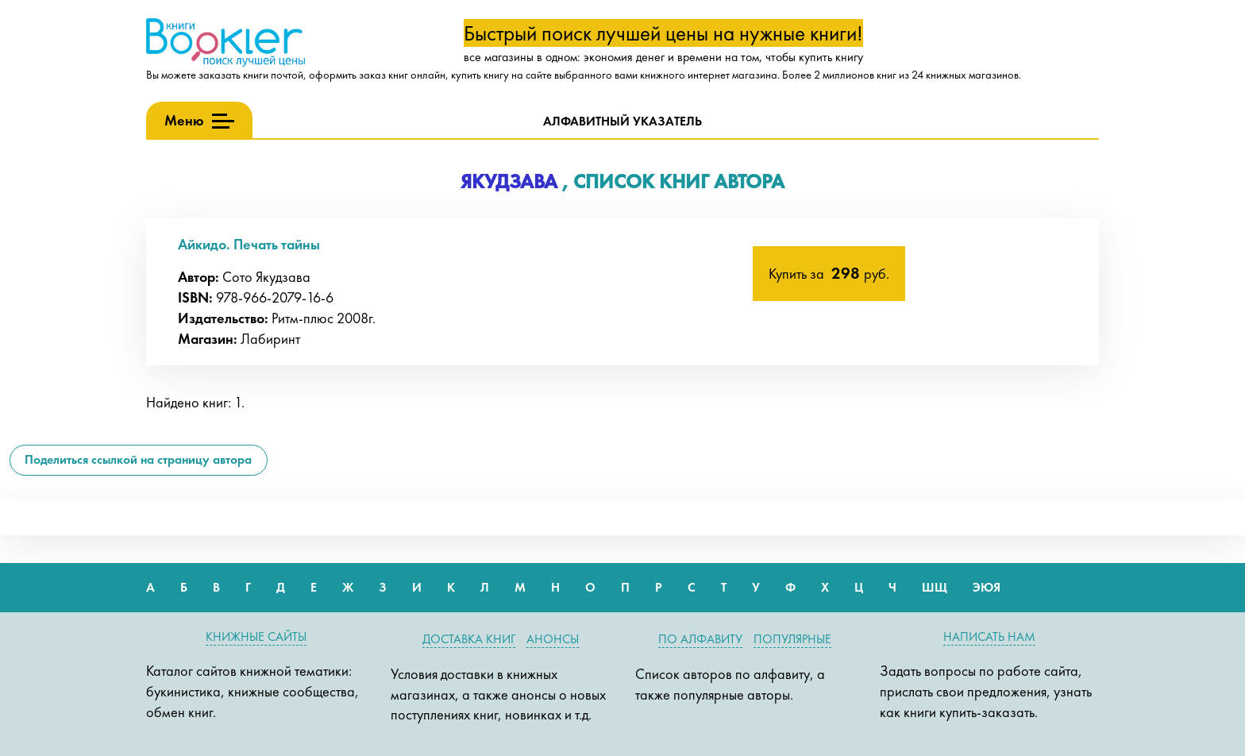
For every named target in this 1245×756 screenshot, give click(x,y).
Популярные (792, 639)
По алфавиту (700, 639)
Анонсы (552, 639)
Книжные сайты (256, 636)
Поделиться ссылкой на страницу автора (138, 459)
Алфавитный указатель (622, 121)
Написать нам (989, 636)
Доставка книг (468, 639)
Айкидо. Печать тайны (249, 244)
